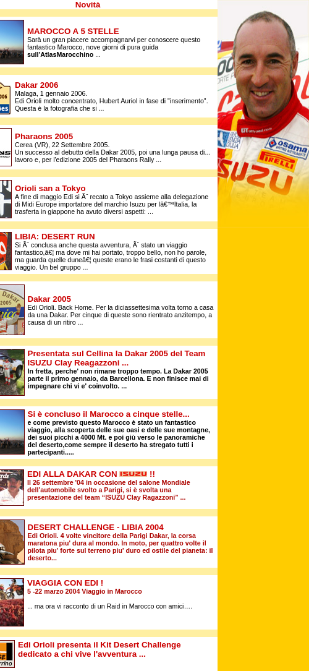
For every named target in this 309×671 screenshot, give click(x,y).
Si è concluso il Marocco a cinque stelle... (109, 414)
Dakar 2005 (49, 299)
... (125, 362)
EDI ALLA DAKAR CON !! (91, 474)
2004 (96, 527)
